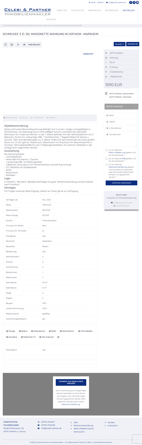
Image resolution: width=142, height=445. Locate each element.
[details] (24, 118)
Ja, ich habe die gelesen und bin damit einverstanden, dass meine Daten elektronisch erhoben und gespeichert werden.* (121, 170)
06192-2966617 (48, 422)
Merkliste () (133, 44)
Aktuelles (129, 10)
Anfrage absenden (121, 183)
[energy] (37, 118)
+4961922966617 (123, 206)
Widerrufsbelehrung (117, 152)
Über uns (62, 10)
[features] (52, 118)
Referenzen (111, 10)
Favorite (119, 44)
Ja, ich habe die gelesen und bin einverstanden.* (122, 152)
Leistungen (77, 10)
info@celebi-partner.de (116, 2)
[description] (11, 118)
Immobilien (94, 10)
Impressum (113, 425)
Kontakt (51, 19)
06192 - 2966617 (96, 2)
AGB (123, 159)
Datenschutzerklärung (118, 167)
